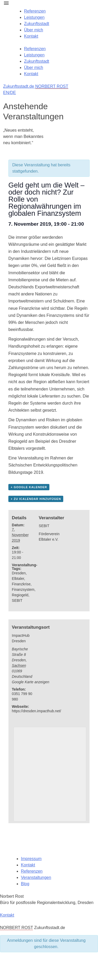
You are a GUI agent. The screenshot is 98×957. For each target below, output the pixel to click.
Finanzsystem (23, 589)
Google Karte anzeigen (30, 682)
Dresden (19, 573)
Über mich (33, 30)
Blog (25, 884)
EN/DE (9, 92)
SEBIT (17, 600)
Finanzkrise (21, 584)
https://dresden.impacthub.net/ (36, 711)
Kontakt (31, 36)
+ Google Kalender (29, 487)
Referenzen (35, 11)
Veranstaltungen (36, 877)
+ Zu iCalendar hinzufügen (36, 498)
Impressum (31, 858)
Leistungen (34, 17)
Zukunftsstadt (36, 23)
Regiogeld (20, 595)
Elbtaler (18, 578)
